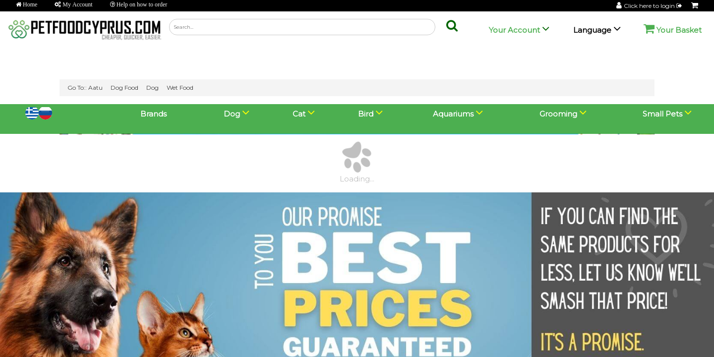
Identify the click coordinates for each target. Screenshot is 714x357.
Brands (153, 9)
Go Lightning (166, 345)
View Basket (31, 345)
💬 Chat (661, 334)
